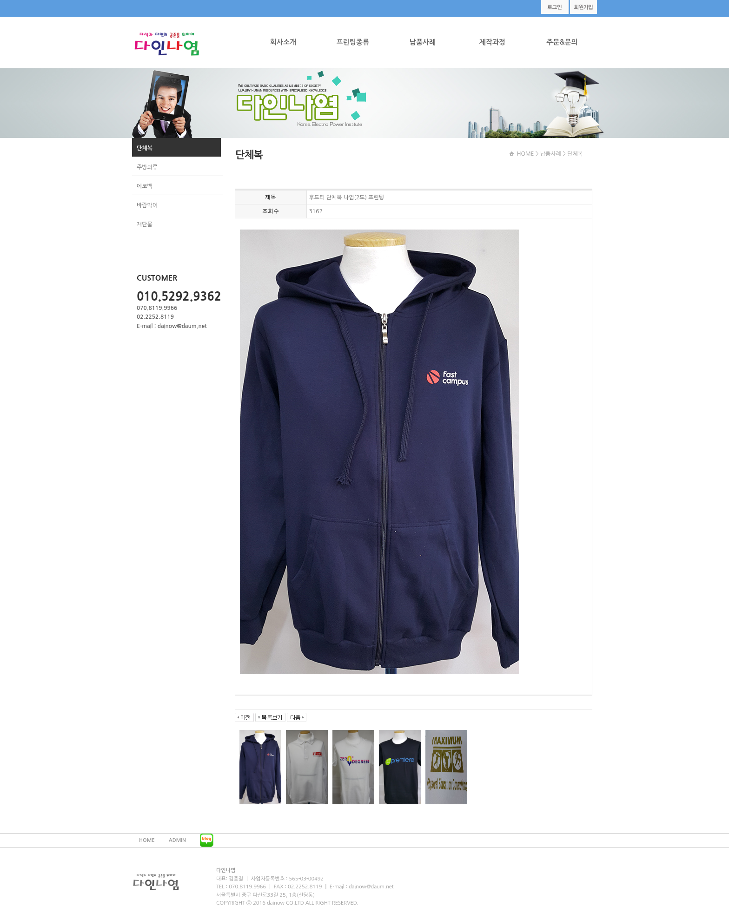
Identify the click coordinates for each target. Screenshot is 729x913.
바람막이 (147, 205)
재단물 (144, 224)
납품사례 (423, 42)
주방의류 (147, 167)
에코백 (144, 186)
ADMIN (177, 840)
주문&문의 (561, 42)
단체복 (144, 148)
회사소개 (283, 42)
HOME (525, 154)
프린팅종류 (353, 42)
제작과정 (492, 42)
